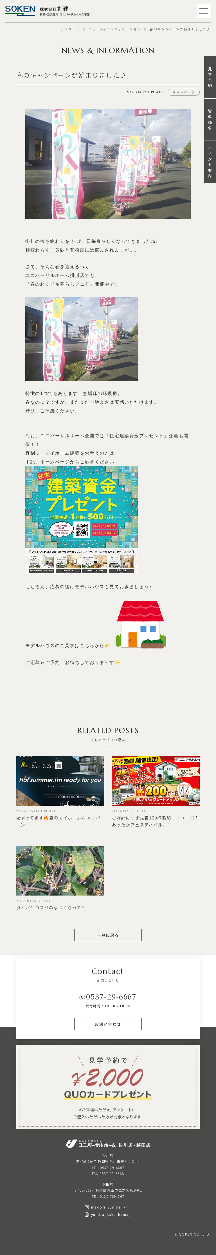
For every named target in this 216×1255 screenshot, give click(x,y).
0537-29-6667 (111, 996)
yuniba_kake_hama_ (108, 1214)
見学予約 (210, 77)
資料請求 (210, 119)
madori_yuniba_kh (106, 1207)
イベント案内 (210, 161)
